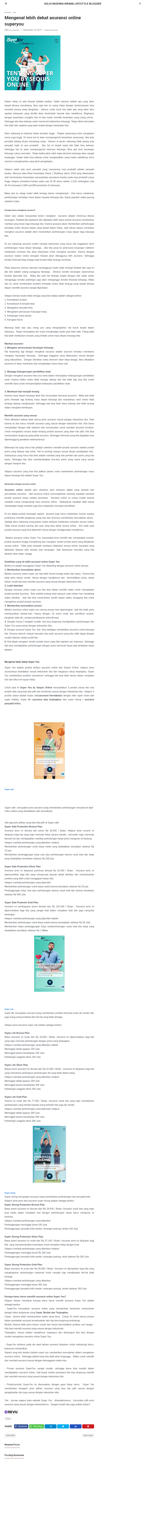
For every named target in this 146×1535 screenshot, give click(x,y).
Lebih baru (11, 1438)
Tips (9, 1419)
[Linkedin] (76, 1428)
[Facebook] (21, 1428)
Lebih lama (86, 1438)
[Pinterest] (88, 1428)
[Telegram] (52, 1428)
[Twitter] (38, 1428)
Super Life (10, 1009)
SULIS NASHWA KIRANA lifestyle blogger (73, 4)
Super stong (11, 1193)
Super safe (10, 789)
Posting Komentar (55, 30)
